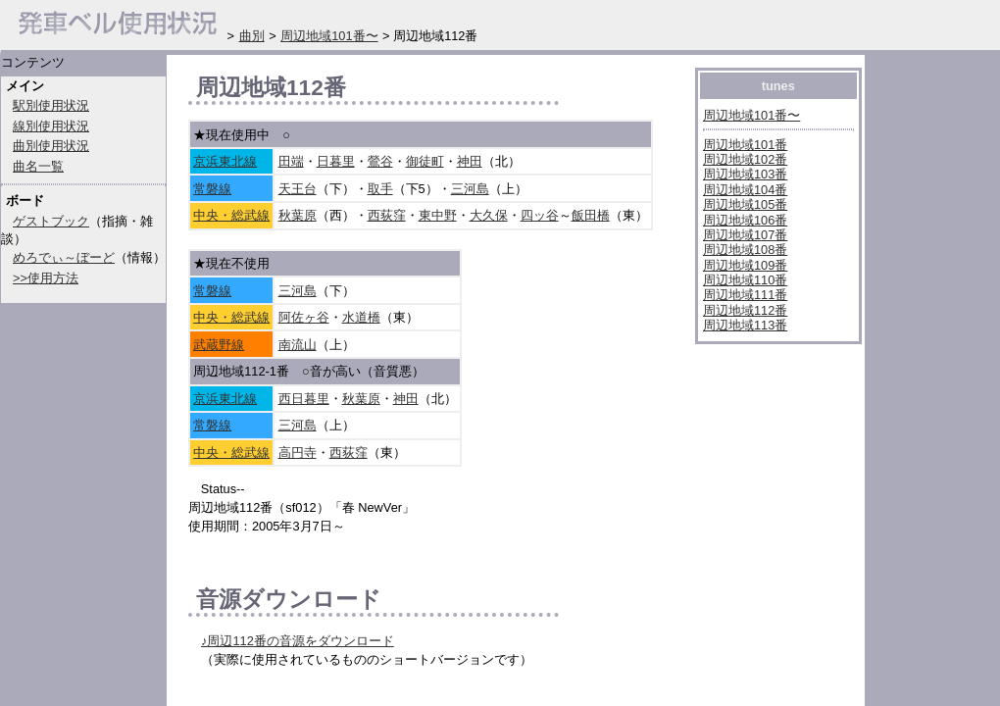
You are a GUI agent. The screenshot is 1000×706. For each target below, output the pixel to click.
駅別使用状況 (51, 105)
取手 (380, 188)
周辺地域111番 (745, 294)
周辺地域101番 (745, 144)
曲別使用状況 (51, 145)
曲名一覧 (38, 166)
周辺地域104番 (745, 189)
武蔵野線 (218, 344)
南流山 (297, 344)
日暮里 (336, 161)
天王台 (297, 188)
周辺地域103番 (745, 174)
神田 (469, 161)
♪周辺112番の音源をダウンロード (297, 640)
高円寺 (297, 452)
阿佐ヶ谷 (303, 317)
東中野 (438, 215)
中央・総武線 (231, 215)
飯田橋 (591, 215)
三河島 (470, 188)
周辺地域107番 (745, 234)
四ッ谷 (540, 215)
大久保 (489, 215)
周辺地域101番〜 (751, 115)
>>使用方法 (45, 278)
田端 (291, 161)
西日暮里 (303, 398)
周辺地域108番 (745, 249)
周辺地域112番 (745, 310)
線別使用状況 (51, 126)
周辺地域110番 (745, 280)
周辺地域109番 (745, 265)
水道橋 (361, 317)
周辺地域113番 (745, 325)
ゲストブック (51, 221)
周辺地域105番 (745, 204)
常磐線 (212, 188)
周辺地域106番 (745, 220)
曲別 (252, 35)
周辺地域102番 (745, 159)
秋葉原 (297, 215)
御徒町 (425, 161)
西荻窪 (387, 215)
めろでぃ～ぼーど (64, 257)
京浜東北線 (225, 161)
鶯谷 (380, 161)
